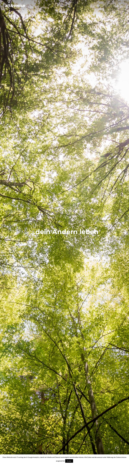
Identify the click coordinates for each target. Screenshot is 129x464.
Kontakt (107, 6)
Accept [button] (69, 461)
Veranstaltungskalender (95, 6)
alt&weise (15, 5)
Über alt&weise (118, 6)
